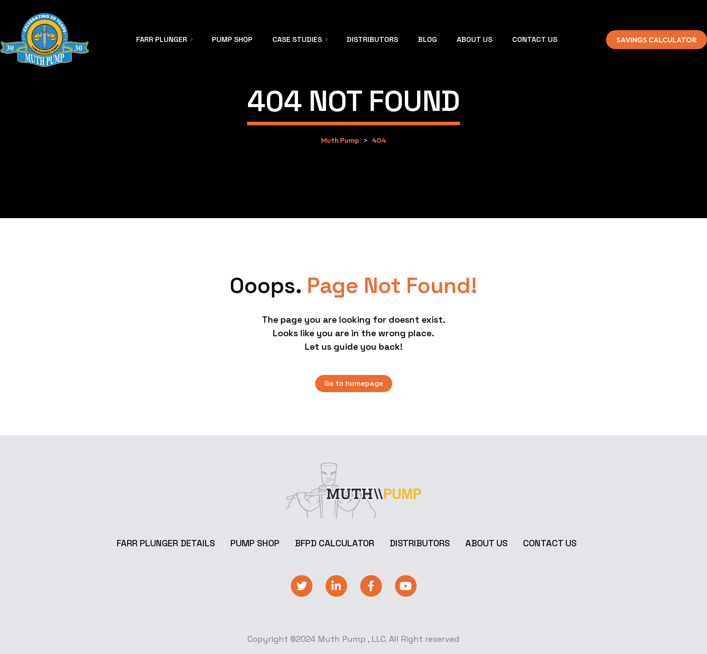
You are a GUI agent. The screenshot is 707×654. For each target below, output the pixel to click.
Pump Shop (255, 543)
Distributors (420, 543)
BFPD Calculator (334, 543)
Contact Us (550, 543)
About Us (486, 543)
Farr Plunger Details (166, 543)
